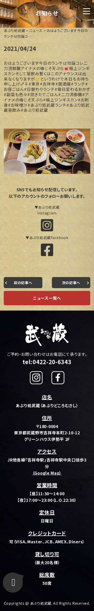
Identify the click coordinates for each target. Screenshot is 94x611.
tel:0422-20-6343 (47, 362)
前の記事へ (23, 282)
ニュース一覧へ (47, 298)
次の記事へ (71, 282)
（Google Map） (47, 473)
